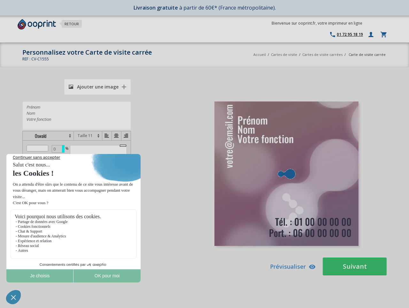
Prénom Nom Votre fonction (76, 115)
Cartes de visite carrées (322, 54)
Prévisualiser (293, 266)
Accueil (259, 54)
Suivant (355, 266)
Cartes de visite (284, 54)
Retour (72, 23)
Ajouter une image (94, 87)
